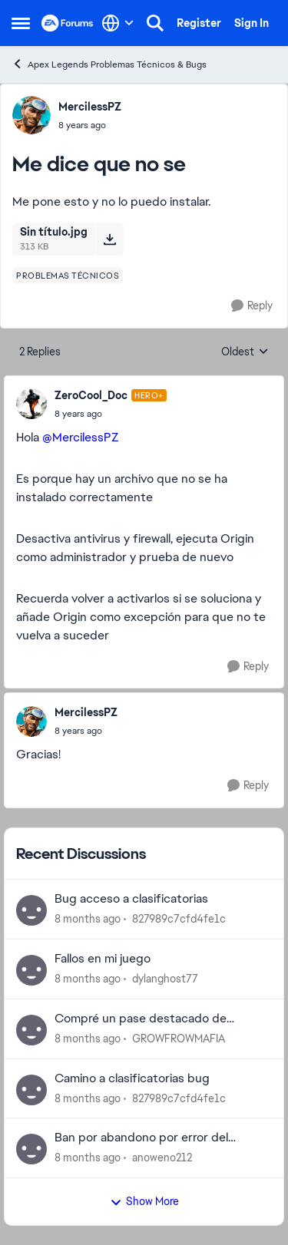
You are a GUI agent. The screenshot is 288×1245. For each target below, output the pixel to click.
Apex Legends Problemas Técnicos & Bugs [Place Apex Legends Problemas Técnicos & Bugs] (109, 64)
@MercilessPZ (80, 437)
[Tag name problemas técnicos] (67, 275)
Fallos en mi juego (103, 958)
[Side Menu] (21, 23)
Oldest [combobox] (245, 352)
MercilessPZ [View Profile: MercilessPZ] (89, 107)
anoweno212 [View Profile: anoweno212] (162, 1157)
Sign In (251, 23)
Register (199, 23)
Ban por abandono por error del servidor (141, 1138)
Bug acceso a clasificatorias (131, 899)
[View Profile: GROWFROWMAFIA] (31, 1030)
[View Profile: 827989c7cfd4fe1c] (31, 910)
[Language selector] (118, 23)
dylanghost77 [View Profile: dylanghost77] (165, 979)
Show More (144, 1201)
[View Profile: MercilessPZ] (31, 115)
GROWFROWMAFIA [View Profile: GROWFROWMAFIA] (178, 1038)
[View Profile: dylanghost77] (31, 970)
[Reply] (252, 306)
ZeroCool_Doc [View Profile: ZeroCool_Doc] (91, 395)
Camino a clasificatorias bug (132, 1078)
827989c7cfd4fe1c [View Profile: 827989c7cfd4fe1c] (179, 919)
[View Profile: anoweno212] (31, 1149)
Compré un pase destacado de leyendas (141, 1019)
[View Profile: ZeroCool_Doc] (31, 403)
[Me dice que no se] (111, 414)
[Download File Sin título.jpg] (109, 239)
